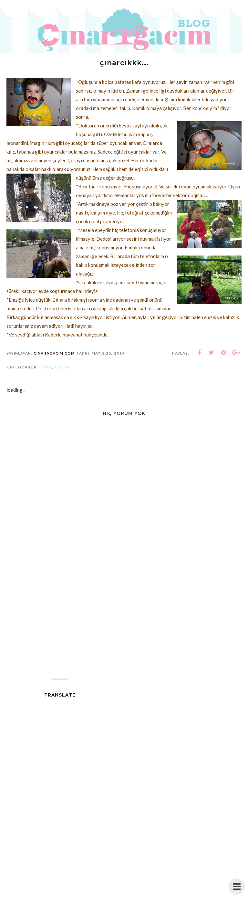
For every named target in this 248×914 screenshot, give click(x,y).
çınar (45, 367)
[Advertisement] (124, 627)
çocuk (62, 367)
